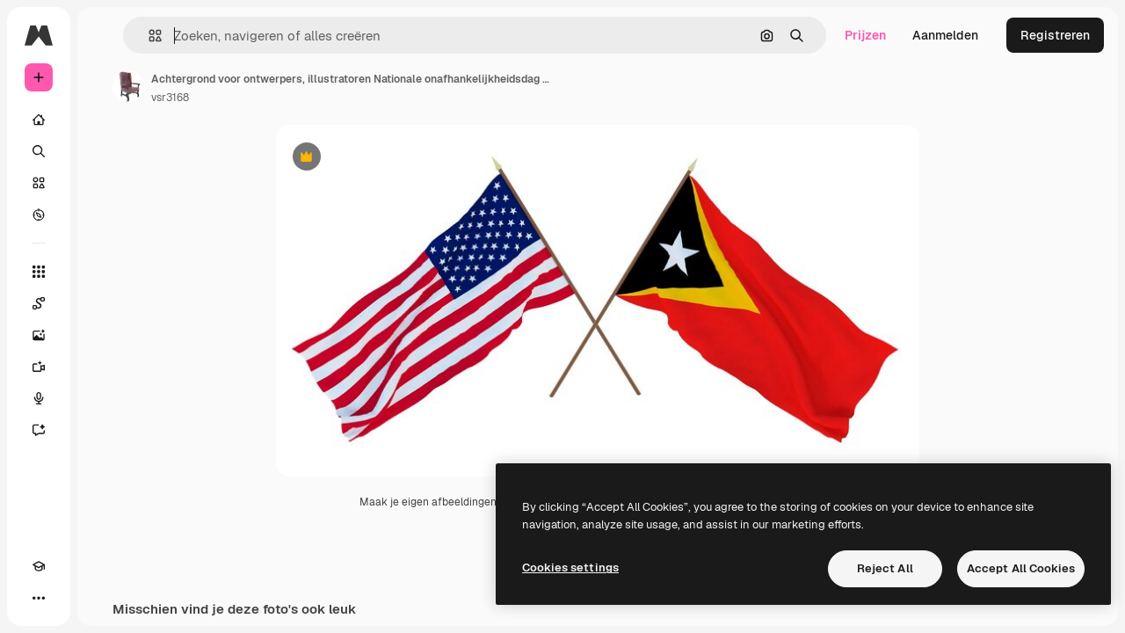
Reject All (885, 568)
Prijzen (865, 35)
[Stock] (105, 183)
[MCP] (102, 598)
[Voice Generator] (105, 398)
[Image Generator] (105, 335)
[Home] (105, 120)
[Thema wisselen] (70, 598)
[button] (271, 35)
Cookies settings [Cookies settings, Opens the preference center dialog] (570, 567)
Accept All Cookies (1021, 568)
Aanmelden (945, 35)
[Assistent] (105, 430)
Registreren (1055, 35)
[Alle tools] (105, 272)
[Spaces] (105, 303)
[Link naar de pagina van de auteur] (262, 86)
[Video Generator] (105, 367)
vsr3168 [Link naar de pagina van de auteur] (304, 98)
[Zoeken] (105, 151)
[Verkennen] (105, 214)
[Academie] (39, 598)
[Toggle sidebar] (172, 35)
